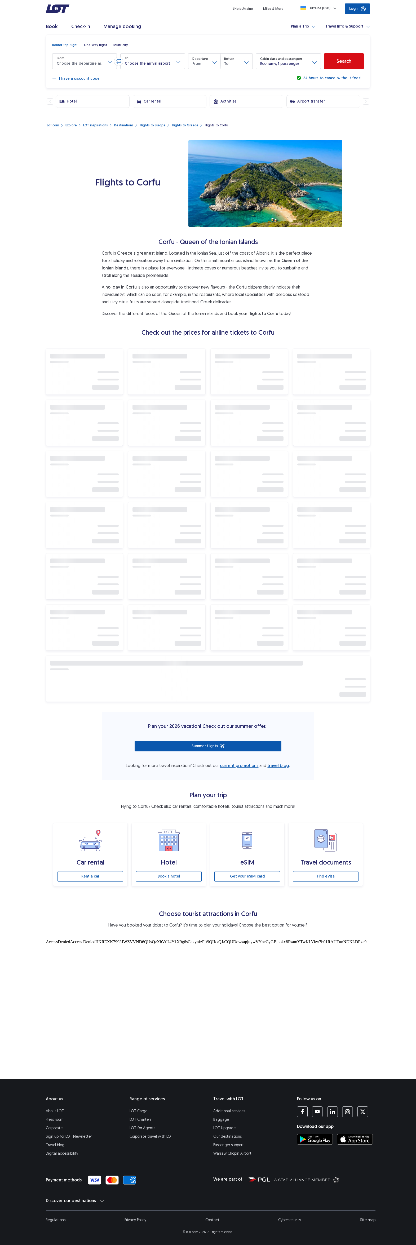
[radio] (65, 45)
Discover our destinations (75, 1201)
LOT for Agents (142, 1128)
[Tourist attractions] (208, 990)
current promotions (239, 765)
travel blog (278, 765)
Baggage (221, 1119)
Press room (55, 1119)
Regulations (55, 1220)
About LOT (55, 1111)
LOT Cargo (138, 1111)
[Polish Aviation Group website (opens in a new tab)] (259, 1179)
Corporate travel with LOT (151, 1136)
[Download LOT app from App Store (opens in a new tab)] (355, 1139)
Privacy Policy (135, 1220)
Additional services (229, 1111)
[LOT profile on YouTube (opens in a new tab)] (317, 1111)
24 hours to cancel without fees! (331, 78)
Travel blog (55, 1145)
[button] (84, 61)
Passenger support (228, 1145)
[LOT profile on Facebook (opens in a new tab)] (302, 1111)
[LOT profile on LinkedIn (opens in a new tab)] (332, 1111)
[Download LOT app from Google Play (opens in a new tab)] (315, 1139)
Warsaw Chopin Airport (232, 1153)
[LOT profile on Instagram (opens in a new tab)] (347, 1111)
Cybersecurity (289, 1220)
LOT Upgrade (224, 1128)
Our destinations (227, 1136)
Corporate (54, 1128)
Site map (367, 1220)
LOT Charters (140, 1119)
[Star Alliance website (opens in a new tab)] (306, 1179)
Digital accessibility (62, 1153)
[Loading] (319, 8)
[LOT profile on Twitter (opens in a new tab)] (362, 1111)
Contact (212, 1220)
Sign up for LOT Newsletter (69, 1136)
